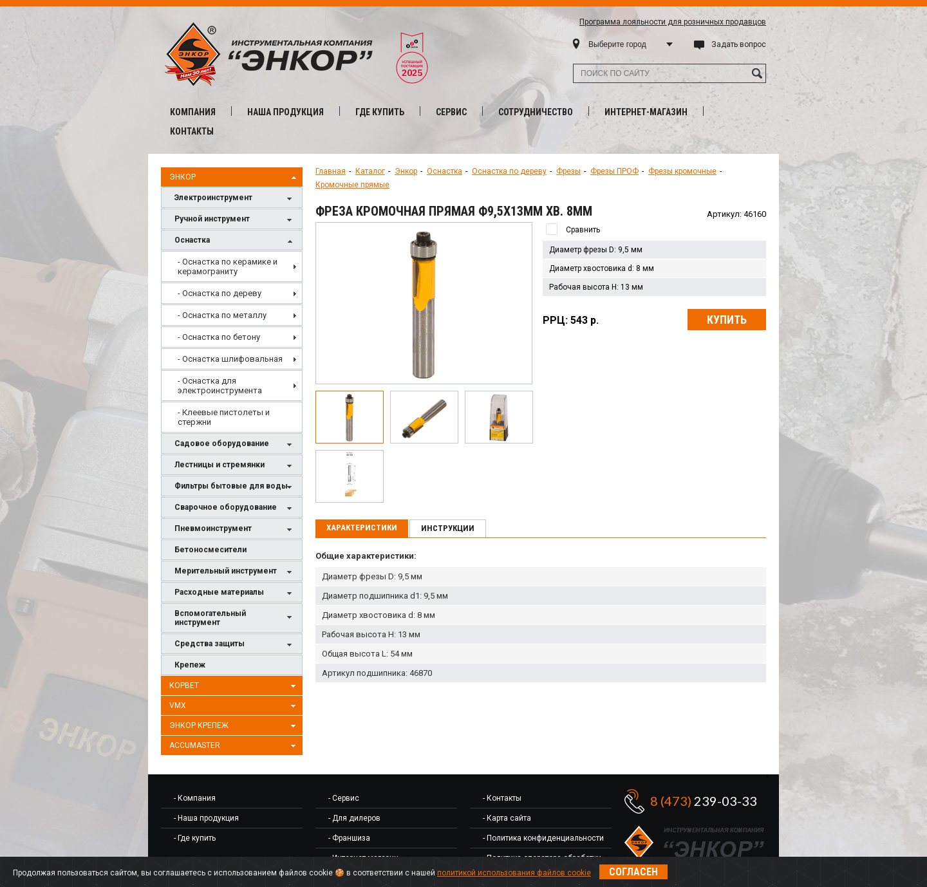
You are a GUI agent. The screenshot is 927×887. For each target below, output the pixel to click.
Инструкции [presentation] (447, 528)
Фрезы (568, 171)
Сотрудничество (535, 112)
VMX (234, 706)
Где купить (379, 112)
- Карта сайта (507, 818)
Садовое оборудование (234, 444)
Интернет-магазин (646, 112)
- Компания (195, 798)
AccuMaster (234, 746)
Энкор (234, 178)
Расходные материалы (234, 593)
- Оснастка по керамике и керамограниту (227, 266)
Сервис (451, 112)
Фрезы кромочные (682, 171)
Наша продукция (285, 112)
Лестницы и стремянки (234, 465)
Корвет (234, 686)
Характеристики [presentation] (361, 527)
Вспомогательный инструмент (234, 618)
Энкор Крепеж (234, 726)
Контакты (192, 131)
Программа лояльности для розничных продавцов (672, 21)
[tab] (361, 528)
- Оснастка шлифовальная (230, 359)
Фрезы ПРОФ (614, 171)
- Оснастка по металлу (222, 315)
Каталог (370, 171)
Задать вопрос (738, 44)
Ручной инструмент (234, 219)
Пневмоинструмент (234, 529)
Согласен (633, 872)
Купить (727, 319)
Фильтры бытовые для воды (234, 486)
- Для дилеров (354, 818)
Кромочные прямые (352, 184)
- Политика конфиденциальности (543, 838)
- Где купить (195, 838)
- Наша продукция (206, 818)
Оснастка (234, 241)
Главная (330, 171)
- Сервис (343, 798)
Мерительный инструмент (234, 571)
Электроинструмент (234, 198)
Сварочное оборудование (234, 508)
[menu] (232, 342)
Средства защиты (234, 644)
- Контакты (502, 798)
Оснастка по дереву (509, 171)
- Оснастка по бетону (219, 337)
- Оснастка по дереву (219, 293)
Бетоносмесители (210, 549)
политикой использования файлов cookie (514, 872)
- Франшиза (349, 838)
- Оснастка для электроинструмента (220, 385)
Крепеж (189, 664)
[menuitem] (232, 266)
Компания (193, 112)
